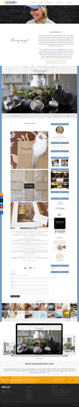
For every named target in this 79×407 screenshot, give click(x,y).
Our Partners (29, 391)
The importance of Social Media (59, 394)
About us (40, 2)
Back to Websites (39, 358)
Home (33, 2)
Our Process (50, 2)
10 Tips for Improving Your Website (60, 392)
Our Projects (59, 2)
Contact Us (69, 2)
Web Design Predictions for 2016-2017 (61, 389)
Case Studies (29, 395)
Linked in (75, 405)
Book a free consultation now (56, 61)
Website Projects (30, 397)
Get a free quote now (59, 379)
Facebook (74, 405)
